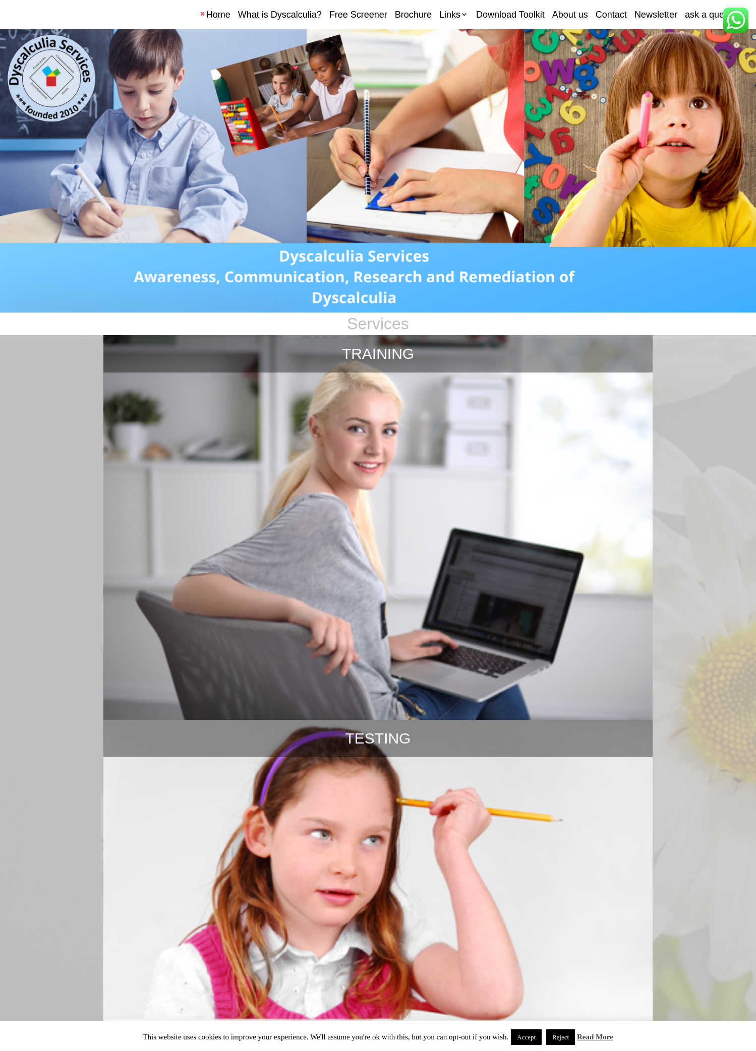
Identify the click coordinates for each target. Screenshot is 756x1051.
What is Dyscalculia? (280, 15)
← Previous (276, 974)
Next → (488, 974)
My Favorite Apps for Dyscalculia (378, 602)
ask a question (714, 15)
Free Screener (358, 15)
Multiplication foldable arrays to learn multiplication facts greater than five (623, 630)
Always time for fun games (378, 787)
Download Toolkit (510, 15)
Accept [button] (526, 1037)
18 (407, 974)
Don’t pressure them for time (132, 787)
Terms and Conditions (44, 1006)
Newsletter (655, 15)
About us (570, 15)
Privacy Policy (106, 1006)
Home (218, 15)
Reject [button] (560, 1037)
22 (454, 974)
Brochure (413, 15)
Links (449, 15)
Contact (611, 15)
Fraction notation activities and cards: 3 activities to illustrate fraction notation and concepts (623, 816)
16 (360, 974)
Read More (595, 1037)
